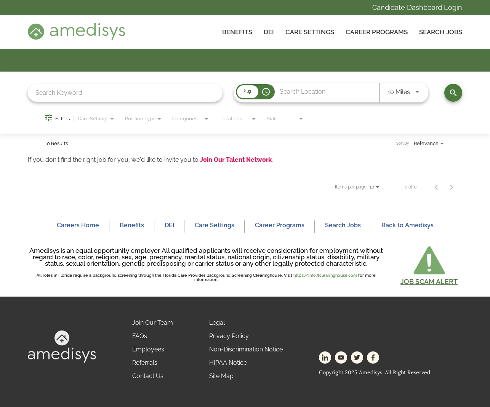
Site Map (221, 376)
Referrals (144, 362)
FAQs (139, 336)
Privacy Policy (229, 336)
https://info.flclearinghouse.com (325, 275)
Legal (217, 322)
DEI (269, 32)
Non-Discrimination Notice (246, 349)
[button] (429, 264)
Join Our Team (152, 322)
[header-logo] (76, 37)
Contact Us (147, 376)
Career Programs (377, 32)
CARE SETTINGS (309, 32)
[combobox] (125, 93)
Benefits (237, 32)
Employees (148, 349)
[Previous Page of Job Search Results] (436, 187)
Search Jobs (440, 32)
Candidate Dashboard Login (417, 7)
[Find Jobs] (453, 93)
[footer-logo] (62, 360)
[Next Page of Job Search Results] (451, 187)
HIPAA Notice (228, 362)
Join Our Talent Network (236, 159)
